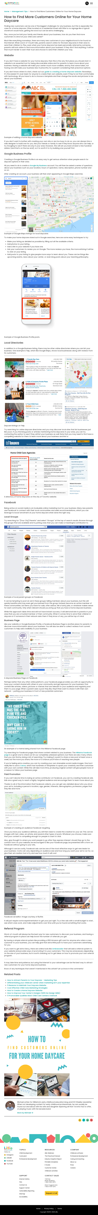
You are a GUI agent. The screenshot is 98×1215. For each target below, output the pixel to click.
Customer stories (50, 1168)
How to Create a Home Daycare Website (24, 990)
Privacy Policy (49, 1209)
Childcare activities (51, 1171)
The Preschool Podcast (52, 1156)
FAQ (20, 1182)
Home (38, 1209)
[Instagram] (8, 1155)
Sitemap (22, 1194)
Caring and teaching (77, 1159)
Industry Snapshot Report (53, 1159)
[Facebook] (8, 1161)
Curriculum (23, 1156)
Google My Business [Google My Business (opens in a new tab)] (38, 165)
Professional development (28, 1159)
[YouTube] (8, 1164)
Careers (73, 1168)
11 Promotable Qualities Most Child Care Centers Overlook (32, 995)
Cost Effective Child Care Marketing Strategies (27, 988)
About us (73, 1162)
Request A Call (51, 1193)
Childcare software (76, 1153)
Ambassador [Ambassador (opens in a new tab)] (58, 949)
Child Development (25, 1153)
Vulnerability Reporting (26, 1191)
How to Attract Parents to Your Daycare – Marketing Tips (32, 980)
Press (72, 1165)
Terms (59, 1209)
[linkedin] (8, 1158)
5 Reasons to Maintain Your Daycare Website (26, 985)
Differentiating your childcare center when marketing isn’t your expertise (38, 983)
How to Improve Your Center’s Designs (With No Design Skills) (33, 993)
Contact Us (23, 1185)
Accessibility (23, 1197)
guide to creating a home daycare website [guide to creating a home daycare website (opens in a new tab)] (63, 71)
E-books (47, 1165)
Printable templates (51, 1162)
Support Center (24, 1188)
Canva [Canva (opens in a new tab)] (23, 765)
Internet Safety (24, 1179)
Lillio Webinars (49, 1153)
